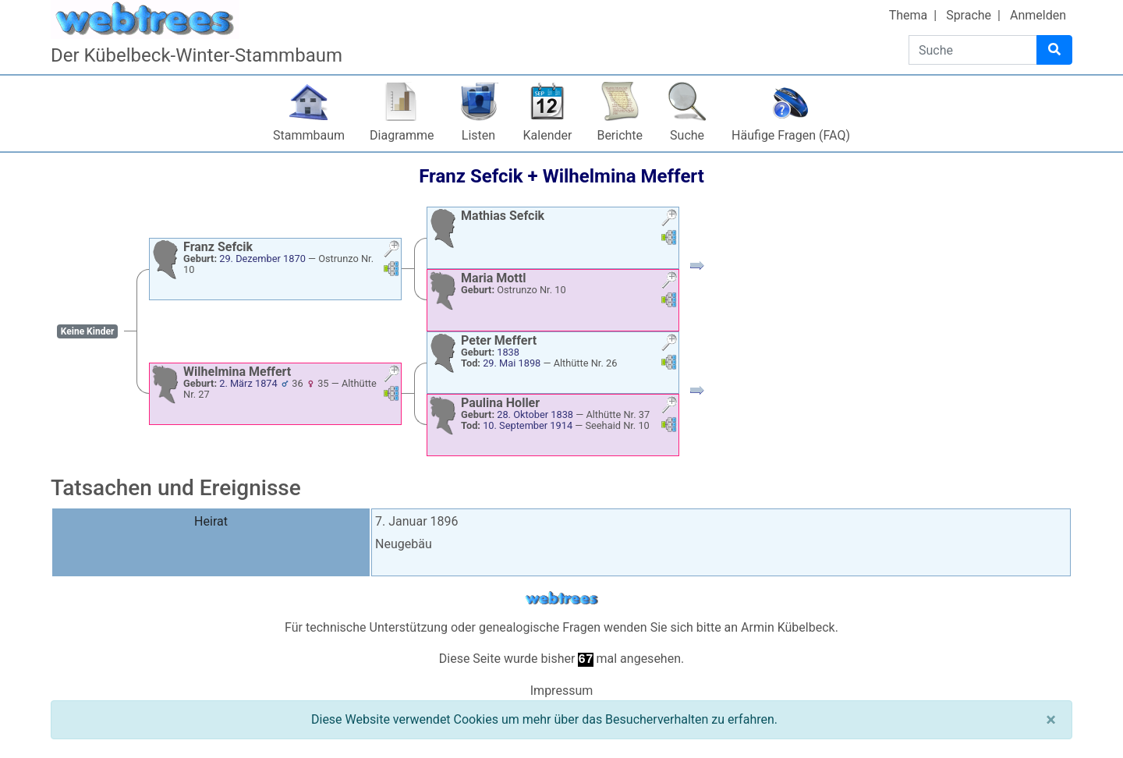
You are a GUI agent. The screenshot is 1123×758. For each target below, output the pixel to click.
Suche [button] (687, 135)
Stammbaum (309, 135)
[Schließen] (1051, 720)
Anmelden (1038, 15)
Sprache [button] (968, 15)
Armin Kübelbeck (788, 627)
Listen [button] (478, 135)
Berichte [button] (620, 135)
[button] (391, 250)
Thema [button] (908, 15)
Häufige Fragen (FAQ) (791, 135)
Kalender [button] (547, 135)
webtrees (561, 598)
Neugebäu (403, 544)
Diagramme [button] (402, 135)
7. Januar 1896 (416, 521)
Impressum (561, 690)
